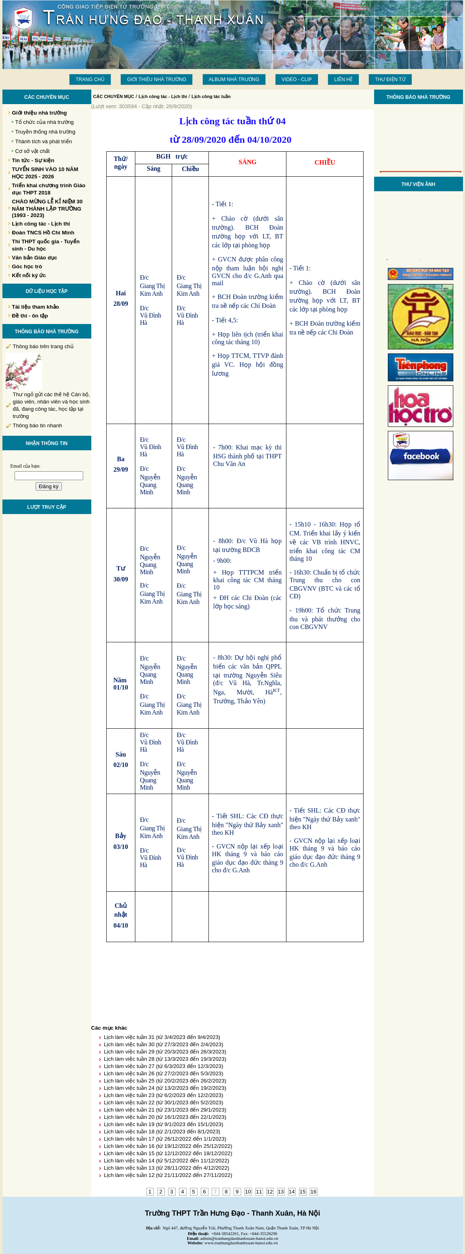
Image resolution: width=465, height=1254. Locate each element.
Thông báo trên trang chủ (43, 346)
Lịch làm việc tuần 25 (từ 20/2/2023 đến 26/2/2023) (165, 1081)
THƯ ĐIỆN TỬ (390, 79)
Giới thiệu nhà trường (156, 79)
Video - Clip (297, 79)
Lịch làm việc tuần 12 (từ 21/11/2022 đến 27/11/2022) (168, 1175)
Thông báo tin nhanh (37, 425)
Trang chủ (90, 79)
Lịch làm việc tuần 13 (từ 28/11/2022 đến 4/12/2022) (166, 1168)
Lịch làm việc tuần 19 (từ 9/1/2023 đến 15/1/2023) (163, 1124)
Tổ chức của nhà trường (44, 122)
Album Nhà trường (234, 79)
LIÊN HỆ (343, 79)
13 (281, 1192)
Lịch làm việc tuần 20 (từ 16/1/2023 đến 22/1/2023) (165, 1117)
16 (314, 1192)
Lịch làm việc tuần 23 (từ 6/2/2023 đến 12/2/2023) (163, 1095)
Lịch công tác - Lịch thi (163, 96)
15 (303, 1192)
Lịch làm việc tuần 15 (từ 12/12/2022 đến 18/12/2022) (168, 1153)
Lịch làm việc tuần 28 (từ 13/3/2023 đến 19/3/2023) (165, 1059)
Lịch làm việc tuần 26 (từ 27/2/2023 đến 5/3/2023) (163, 1073)
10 (248, 1192)
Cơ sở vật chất (32, 151)
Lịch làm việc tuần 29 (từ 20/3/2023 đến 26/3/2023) (165, 1052)
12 (270, 1192)
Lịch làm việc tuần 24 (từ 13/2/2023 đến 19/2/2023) (165, 1088)
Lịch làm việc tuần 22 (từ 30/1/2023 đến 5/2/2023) (163, 1102)
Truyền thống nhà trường (45, 132)
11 (259, 1192)
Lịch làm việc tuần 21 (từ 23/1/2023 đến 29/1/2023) (165, 1110)
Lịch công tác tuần (211, 96)
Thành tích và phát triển (43, 141)
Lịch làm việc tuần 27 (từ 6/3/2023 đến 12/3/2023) (163, 1066)
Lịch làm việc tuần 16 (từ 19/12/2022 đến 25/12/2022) (168, 1146)
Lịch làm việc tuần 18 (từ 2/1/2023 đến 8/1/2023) (162, 1132)
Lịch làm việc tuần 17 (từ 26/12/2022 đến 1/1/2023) (165, 1139)
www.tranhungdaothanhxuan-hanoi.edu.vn (241, 1243)
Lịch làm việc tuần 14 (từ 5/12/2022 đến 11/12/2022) (166, 1161)
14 (292, 1192)
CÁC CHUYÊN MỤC (114, 96)
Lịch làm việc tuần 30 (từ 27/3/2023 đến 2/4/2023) (163, 1044)
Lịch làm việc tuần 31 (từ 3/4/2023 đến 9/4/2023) (162, 1037)
